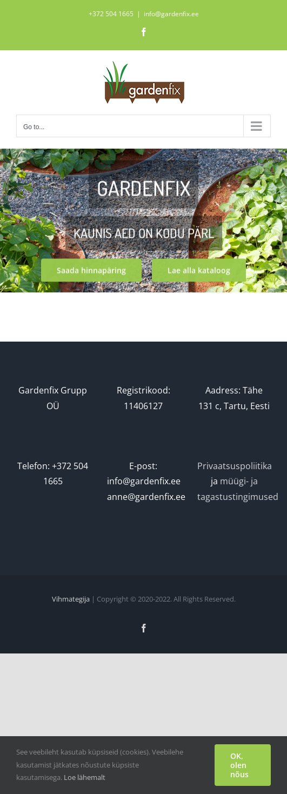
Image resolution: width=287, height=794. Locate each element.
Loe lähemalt (84, 777)
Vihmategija (71, 599)
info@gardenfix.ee (171, 13)
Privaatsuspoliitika (234, 466)
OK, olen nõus (239, 765)
